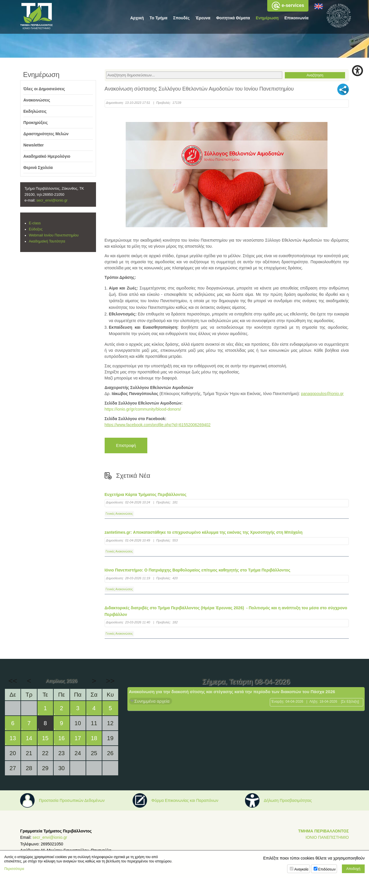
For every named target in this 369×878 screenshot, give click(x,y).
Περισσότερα (14, 869)
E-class (35, 223)
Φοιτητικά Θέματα (233, 18)
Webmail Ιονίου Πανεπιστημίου (54, 235)
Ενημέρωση (267, 18)
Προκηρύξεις (35, 122)
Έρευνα (202, 18)
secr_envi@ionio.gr (51, 200)
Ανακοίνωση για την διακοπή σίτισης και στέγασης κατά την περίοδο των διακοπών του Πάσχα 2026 (232, 691)
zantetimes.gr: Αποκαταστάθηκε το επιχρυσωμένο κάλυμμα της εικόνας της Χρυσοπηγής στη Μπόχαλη (204, 532)
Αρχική (137, 18)
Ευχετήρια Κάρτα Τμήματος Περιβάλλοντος (146, 494)
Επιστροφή (126, 445)
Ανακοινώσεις (36, 100)
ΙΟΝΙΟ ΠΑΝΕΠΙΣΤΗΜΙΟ (327, 837)
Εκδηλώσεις (35, 111)
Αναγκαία (301, 869)
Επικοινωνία (296, 18)
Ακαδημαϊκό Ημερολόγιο (46, 156)
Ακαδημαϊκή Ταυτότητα (47, 241)
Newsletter (33, 145)
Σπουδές (181, 18)
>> (110, 680)
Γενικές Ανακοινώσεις (119, 513)
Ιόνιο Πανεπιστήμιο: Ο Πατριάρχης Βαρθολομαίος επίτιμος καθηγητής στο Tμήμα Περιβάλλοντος (198, 570)
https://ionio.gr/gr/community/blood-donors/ (143, 409)
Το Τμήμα (158, 18)
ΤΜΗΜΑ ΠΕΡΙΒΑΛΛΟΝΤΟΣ (323, 831)
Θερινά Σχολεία (38, 167)
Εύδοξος (36, 229)
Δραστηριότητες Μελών (46, 133)
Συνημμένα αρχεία (152, 701)
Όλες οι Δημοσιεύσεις (44, 89)
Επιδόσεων (327, 869)
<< (12, 680)
